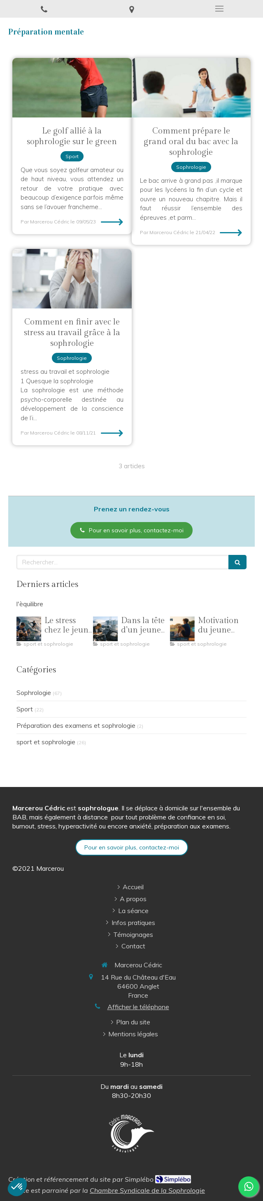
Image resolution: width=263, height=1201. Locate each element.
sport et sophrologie (45, 742)
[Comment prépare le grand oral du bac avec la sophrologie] (191, 87)
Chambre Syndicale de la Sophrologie (147, 1190)
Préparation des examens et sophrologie (75, 725)
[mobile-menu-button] (219, 8)
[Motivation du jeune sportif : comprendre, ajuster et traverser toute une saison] (182, 629)
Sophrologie (33, 692)
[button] (17, 1187)
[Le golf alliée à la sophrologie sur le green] (72, 87)
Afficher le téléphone (138, 1007)
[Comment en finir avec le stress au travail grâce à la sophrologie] (72, 278)
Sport (24, 709)
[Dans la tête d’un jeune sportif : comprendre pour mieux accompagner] (105, 629)
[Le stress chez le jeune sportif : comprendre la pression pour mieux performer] (28, 629)
